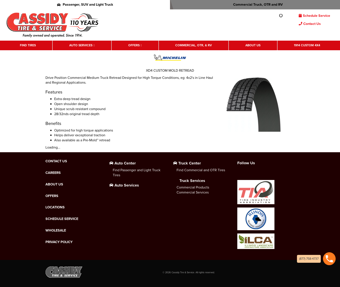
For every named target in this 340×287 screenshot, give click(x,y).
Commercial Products (193, 187)
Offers (134, 45)
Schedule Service (314, 15)
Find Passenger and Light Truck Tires (136, 173)
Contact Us (310, 24)
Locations (55, 207)
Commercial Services (193, 192)
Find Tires (28, 45)
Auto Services (80, 45)
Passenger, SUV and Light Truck (85, 4)
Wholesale (55, 230)
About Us (252, 45)
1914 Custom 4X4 (307, 45)
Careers (53, 172)
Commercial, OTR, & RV (193, 45)
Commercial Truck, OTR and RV (255, 4)
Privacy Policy (59, 242)
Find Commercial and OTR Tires (201, 170)
